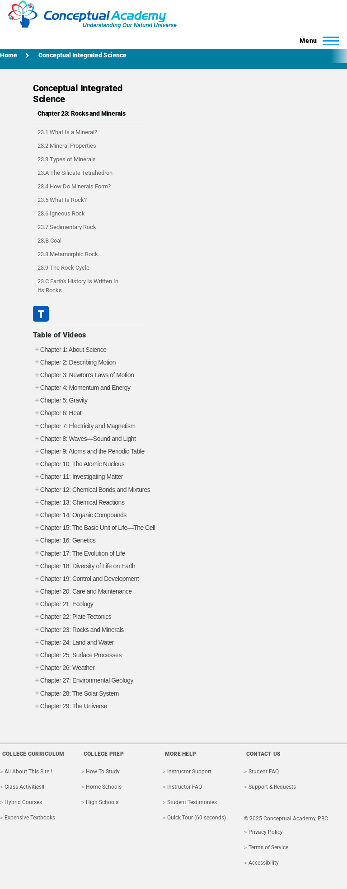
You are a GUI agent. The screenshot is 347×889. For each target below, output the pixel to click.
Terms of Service (268, 847)
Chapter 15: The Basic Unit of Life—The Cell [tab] (94, 528)
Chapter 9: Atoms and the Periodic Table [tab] (89, 451)
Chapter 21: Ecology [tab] (63, 604)
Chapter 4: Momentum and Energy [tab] (82, 388)
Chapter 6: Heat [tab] (57, 413)
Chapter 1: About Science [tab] (70, 350)
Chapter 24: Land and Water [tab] (73, 642)
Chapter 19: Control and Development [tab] (86, 579)
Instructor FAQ (184, 787)
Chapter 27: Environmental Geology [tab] (83, 680)
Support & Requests (272, 787)
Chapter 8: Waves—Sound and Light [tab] (84, 439)
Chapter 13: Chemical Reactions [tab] (79, 502)
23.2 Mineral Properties (67, 145)
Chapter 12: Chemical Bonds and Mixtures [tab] (91, 490)
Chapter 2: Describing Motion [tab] (74, 362)
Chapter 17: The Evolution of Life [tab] (79, 553)
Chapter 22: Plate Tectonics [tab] (72, 617)
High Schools (102, 802)
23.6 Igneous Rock (61, 213)
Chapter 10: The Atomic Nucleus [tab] (78, 464)
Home (8, 55)
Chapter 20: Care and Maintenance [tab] (82, 591)
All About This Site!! (28, 771)
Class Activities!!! (25, 787)
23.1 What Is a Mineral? (67, 132)
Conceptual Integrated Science (82, 55)
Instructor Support (189, 771)
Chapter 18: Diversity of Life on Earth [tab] (84, 566)
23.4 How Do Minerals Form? (74, 186)
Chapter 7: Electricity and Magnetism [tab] (84, 426)
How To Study (103, 771)
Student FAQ (264, 771)
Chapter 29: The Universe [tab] (70, 706)
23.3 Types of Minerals (67, 159)
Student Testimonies (192, 802)
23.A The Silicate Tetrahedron (75, 172)
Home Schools (104, 787)
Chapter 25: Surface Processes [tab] (77, 655)
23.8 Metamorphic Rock (68, 254)
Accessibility (264, 863)
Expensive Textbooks (30, 817)
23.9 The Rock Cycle (63, 267)
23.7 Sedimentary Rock (67, 227)
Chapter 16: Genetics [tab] (64, 540)
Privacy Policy (266, 832)
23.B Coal (49, 240)
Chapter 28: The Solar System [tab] (76, 693)
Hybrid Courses (23, 802)
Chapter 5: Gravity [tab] (60, 400)
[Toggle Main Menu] (316, 41)
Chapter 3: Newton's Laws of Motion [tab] (83, 375)
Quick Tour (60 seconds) (196, 817)
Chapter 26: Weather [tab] (63, 668)
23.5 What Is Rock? (62, 200)
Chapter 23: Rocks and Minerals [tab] (78, 630)
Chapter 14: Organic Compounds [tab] (80, 515)
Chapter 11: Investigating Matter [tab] (78, 477)
